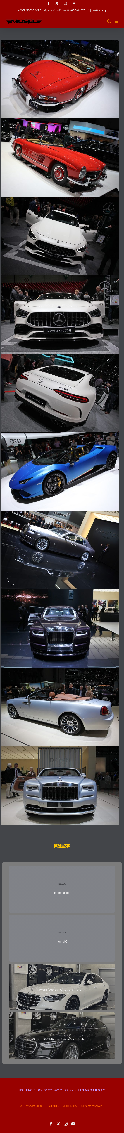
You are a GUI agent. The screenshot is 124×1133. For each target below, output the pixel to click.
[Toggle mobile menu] (116, 21)
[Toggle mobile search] (109, 21)
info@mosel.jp (99, 10)
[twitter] (58, 1124)
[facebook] (51, 1124)
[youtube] (73, 1124)
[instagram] (66, 1124)
